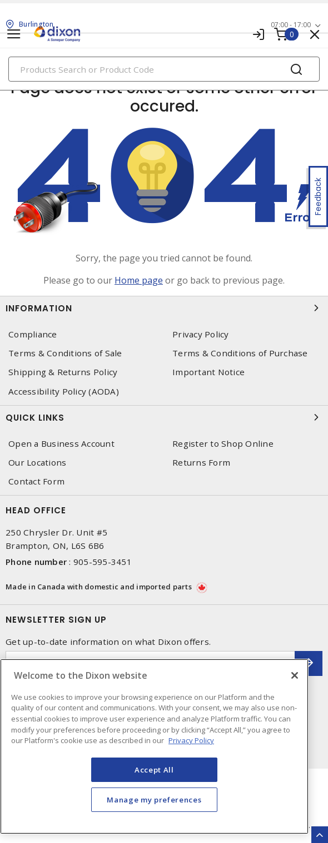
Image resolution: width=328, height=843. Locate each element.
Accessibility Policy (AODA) (63, 391)
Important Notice (208, 372)
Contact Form (36, 481)
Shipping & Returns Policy (62, 372)
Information (164, 308)
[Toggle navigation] (14, 34)
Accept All (154, 770)
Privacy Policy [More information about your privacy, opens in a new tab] (191, 740)
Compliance (32, 334)
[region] (154, 746)
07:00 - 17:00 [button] (291, 24)
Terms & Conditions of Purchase (240, 353)
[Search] (164, 69)
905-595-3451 (102, 561)
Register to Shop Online (223, 443)
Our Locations (37, 462)
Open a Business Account (61, 443)
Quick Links (164, 417)
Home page (139, 280)
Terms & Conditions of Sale (65, 353)
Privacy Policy (200, 334)
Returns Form (201, 462)
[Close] (294, 675)
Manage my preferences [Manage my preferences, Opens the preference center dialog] (154, 800)
